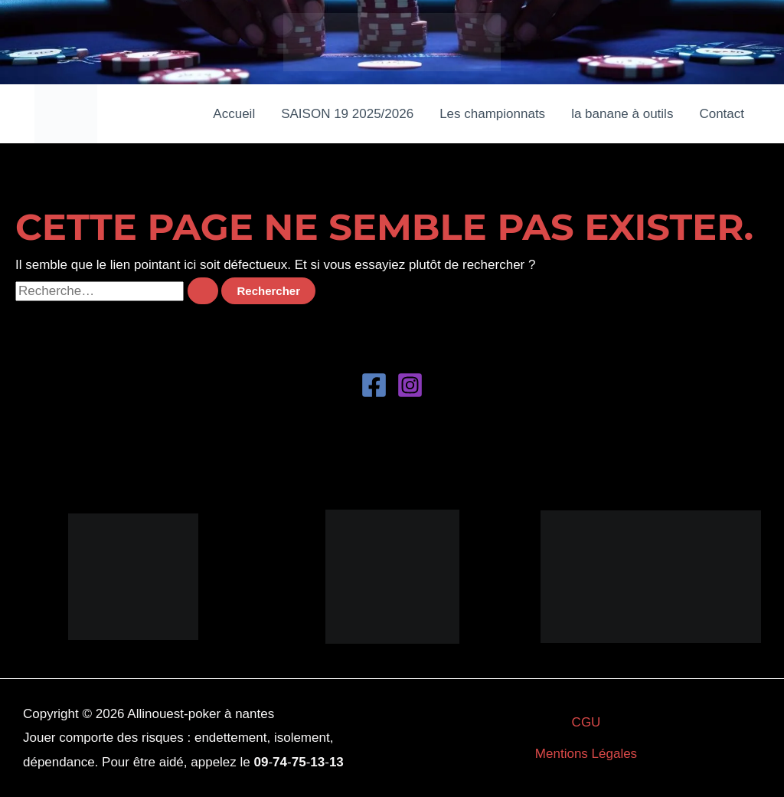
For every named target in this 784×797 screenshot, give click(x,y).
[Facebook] (374, 385)
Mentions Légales (586, 753)
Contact (721, 114)
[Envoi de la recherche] (203, 290)
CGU (586, 722)
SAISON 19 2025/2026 (347, 114)
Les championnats (492, 114)
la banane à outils (622, 114)
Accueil (234, 114)
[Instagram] (410, 385)
